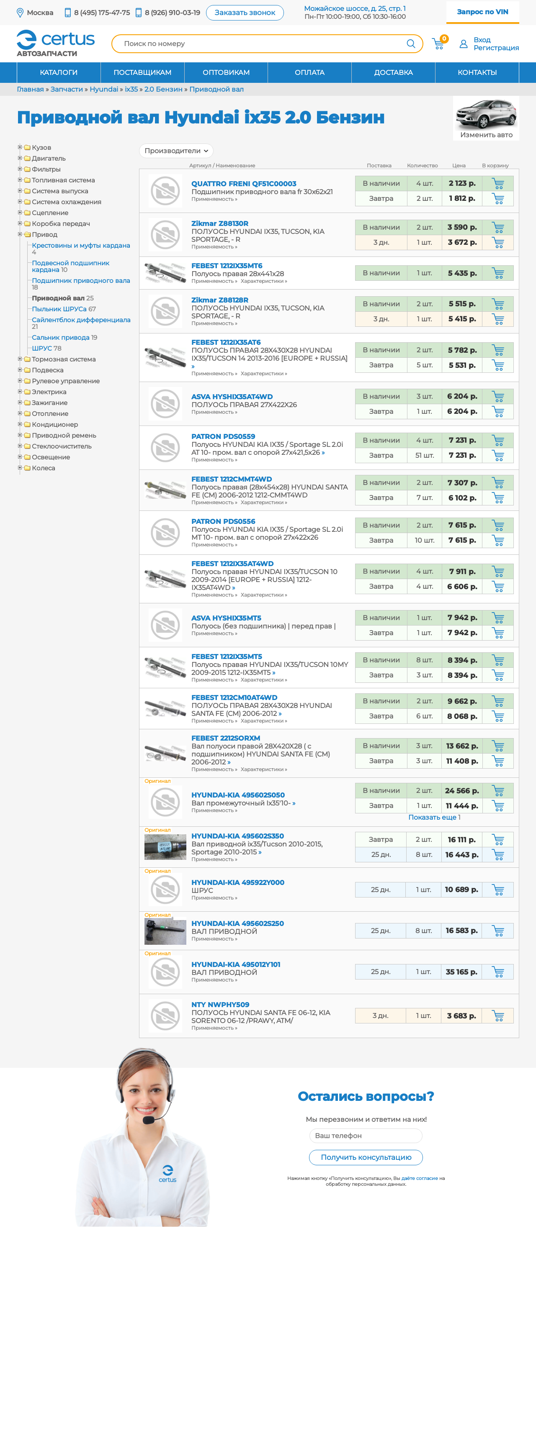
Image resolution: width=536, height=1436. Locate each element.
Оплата (310, 73)
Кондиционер (55, 424)
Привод (44, 234)
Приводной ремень (64, 435)
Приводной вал (216, 89)
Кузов (41, 147)
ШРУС (42, 348)
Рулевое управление (66, 381)
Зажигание (49, 403)
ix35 (131, 89)
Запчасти (67, 89)
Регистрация (496, 48)
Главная (30, 89)
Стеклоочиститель (61, 446)
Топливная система (63, 180)
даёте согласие (420, 1178)
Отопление (50, 413)
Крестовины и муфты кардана (81, 245)
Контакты (477, 73)
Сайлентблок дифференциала (81, 320)
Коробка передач (61, 224)
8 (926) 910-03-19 (172, 13)
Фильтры (46, 169)
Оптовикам (226, 73)
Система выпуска (60, 191)
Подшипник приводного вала (81, 281)
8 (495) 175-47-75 (102, 13)
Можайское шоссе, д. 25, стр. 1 (355, 9)
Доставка (393, 73)
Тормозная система (64, 359)
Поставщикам (142, 73)
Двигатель (48, 158)
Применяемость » (214, 199)
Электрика (49, 392)
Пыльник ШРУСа (59, 309)
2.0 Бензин (163, 89)
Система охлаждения (66, 202)
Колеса (43, 468)
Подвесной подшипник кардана (70, 266)
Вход (482, 40)
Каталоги (58, 73)
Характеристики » (264, 281)
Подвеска (48, 370)
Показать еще (434, 817)
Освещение (51, 457)
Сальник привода (61, 337)
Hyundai (104, 89)
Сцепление (50, 213)
